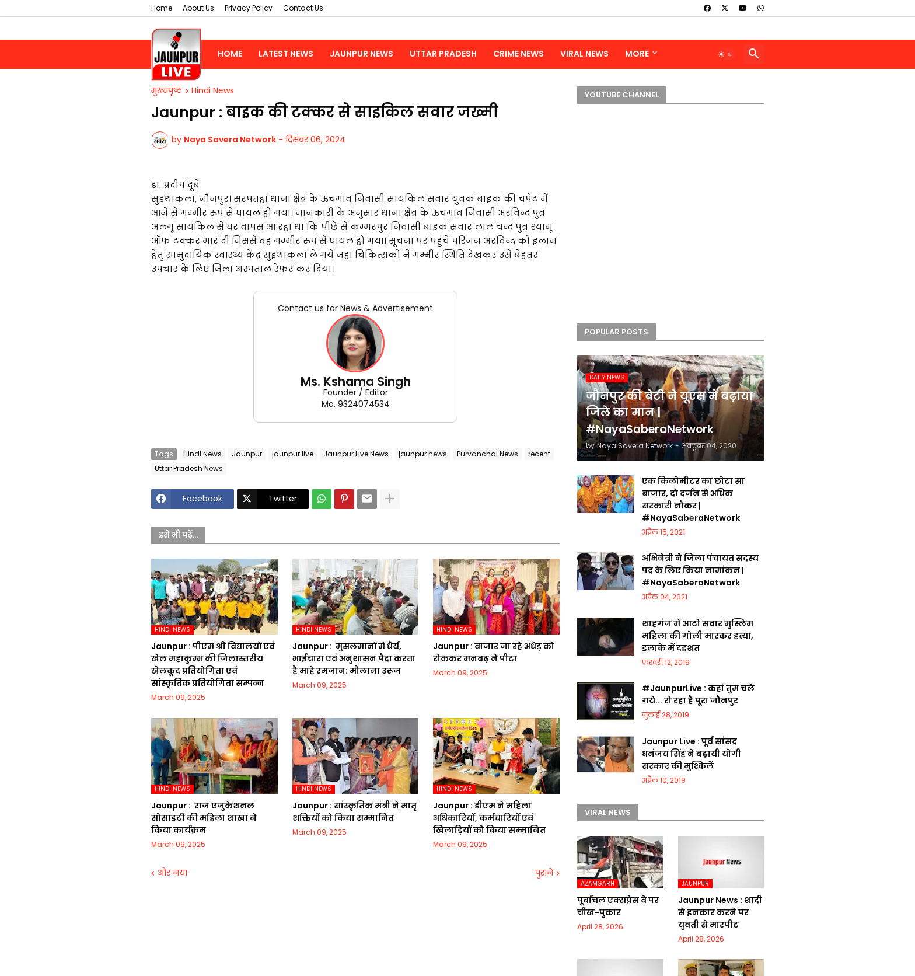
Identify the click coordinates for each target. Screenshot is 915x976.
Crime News (518, 54)
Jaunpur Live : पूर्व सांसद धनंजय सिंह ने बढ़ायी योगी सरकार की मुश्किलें (691, 754)
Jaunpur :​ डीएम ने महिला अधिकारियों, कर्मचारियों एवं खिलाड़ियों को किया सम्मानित (489, 818)
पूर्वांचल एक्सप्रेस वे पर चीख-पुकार (618, 906)
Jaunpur (247, 454)
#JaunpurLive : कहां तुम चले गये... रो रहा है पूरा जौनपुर (698, 694)
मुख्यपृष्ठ (166, 91)
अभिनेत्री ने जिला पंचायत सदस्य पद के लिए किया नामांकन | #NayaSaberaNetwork (700, 570)
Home (161, 8)
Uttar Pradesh (443, 54)
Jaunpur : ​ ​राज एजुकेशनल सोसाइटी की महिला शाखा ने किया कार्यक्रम (204, 818)
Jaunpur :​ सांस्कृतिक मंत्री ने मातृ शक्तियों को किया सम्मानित (354, 812)
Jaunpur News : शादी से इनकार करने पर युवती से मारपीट (720, 912)
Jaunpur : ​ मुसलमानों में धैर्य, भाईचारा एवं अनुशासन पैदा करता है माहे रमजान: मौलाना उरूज (353, 658)
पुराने (544, 873)
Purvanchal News (487, 454)
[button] (725, 54)
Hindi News (212, 91)
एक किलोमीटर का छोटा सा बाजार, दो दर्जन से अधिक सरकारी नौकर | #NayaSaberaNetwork (693, 499)
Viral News (584, 54)
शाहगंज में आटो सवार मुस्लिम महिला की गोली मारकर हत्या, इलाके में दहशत (697, 636)
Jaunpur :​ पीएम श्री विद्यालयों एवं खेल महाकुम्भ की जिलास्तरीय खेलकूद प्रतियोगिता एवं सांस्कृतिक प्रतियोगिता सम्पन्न (213, 664)
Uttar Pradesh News (189, 468)
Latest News (286, 54)
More (637, 54)
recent (539, 454)
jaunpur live (292, 454)
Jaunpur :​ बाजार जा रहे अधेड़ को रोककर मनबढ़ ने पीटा (493, 652)
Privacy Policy (249, 8)
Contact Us (303, 8)
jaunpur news (423, 454)
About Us (198, 8)
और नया (172, 873)
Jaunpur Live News (356, 454)
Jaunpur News (361, 54)
